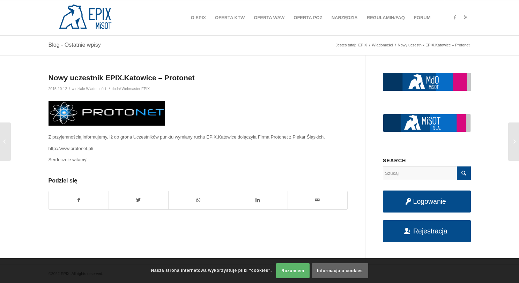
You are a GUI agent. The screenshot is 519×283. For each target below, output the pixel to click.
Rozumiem (292, 270)
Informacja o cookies (340, 270)
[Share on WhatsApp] (198, 200)
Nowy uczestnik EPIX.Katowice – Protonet (122, 78)
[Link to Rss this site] (465, 17)
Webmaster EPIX (136, 89)
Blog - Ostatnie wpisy (75, 45)
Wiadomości (96, 89)
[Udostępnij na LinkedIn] (258, 200)
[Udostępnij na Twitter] (138, 200)
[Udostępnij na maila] (317, 200)
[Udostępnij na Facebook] (79, 200)
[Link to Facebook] (455, 17)
